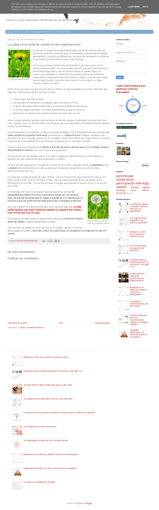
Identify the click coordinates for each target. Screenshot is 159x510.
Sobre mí (17, 32)
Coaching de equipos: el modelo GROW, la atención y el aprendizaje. (139, 207)
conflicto (145, 190)
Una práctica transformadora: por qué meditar (139, 303)
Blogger (88, 503)
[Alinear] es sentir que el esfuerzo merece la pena (137, 234)
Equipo (135, 187)
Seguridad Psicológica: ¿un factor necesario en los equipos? (138, 333)
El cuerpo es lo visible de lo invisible (39, 482)
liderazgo (142, 183)
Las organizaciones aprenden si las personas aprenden (138, 220)
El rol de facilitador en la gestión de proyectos (138, 248)
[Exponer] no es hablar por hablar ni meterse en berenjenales (138, 291)
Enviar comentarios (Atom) (32, 327)
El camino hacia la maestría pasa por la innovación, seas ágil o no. (139, 263)
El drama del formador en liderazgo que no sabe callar (48, 385)
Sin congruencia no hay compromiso (40, 426)
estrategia (120, 190)
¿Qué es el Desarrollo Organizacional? (39, 32)
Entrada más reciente (17, 323)
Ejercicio (130, 193)
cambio (121, 187)
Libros (133, 190)
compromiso (125, 179)
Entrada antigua (102, 323)
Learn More (134, 7)
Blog (9, 32)
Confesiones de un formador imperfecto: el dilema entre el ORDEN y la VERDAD (59, 412)
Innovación (121, 193)
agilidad (146, 187)
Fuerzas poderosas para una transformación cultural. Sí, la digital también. (138, 320)
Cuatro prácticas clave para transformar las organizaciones (137, 277)
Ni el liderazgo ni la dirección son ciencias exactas (46, 440)
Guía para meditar (63, 32)
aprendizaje (124, 176)
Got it (145, 7)
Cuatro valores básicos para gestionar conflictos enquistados (131, 89)
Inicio (61, 323)
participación (125, 183)
